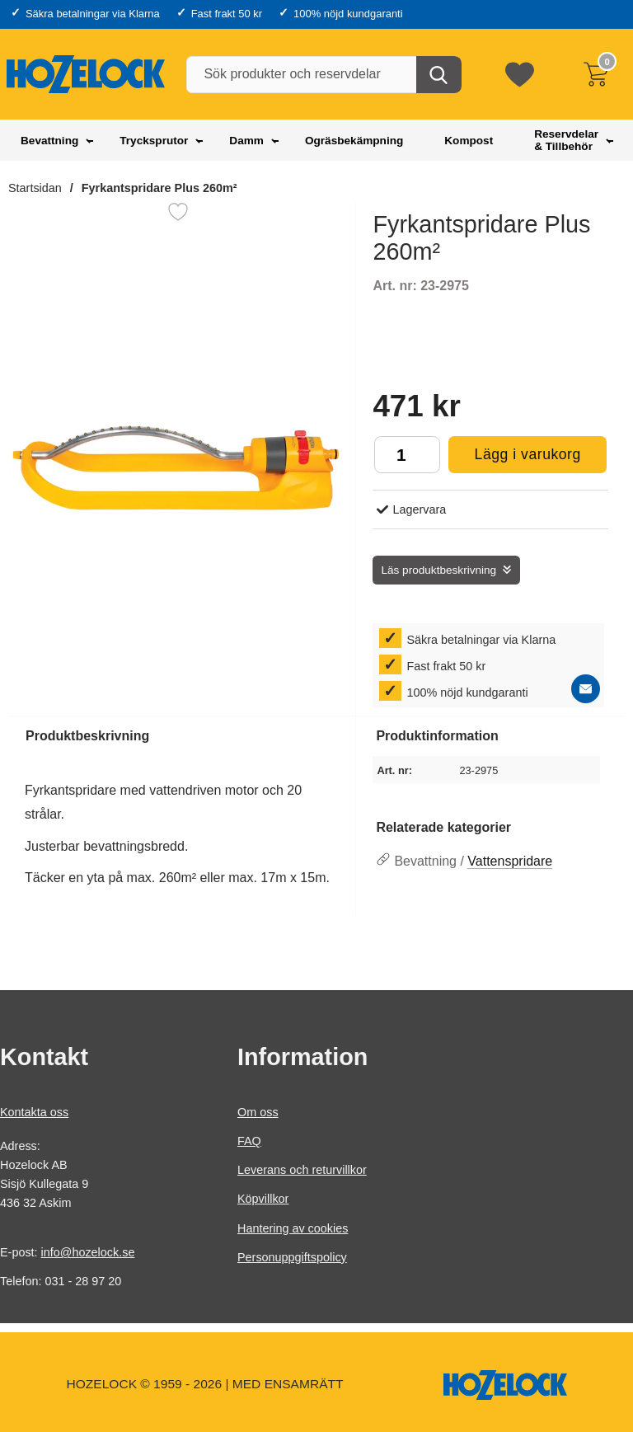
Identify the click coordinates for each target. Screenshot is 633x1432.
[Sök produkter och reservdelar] (322, 74)
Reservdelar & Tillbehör (566, 140)
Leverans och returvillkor (302, 1169)
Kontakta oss (34, 1112)
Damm (246, 140)
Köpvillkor (262, 1198)
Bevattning (49, 140)
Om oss (258, 1112)
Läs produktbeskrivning (438, 570)
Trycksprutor (154, 140)
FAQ (249, 1141)
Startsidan (35, 188)
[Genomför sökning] (439, 74)
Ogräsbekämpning (354, 140)
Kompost (468, 140)
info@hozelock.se (88, 1252)
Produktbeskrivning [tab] (87, 736)
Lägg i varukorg (514, 458)
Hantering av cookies (292, 1227)
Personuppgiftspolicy (292, 1257)
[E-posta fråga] (585, 688)
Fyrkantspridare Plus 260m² (159, 188)
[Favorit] (178, 212)
